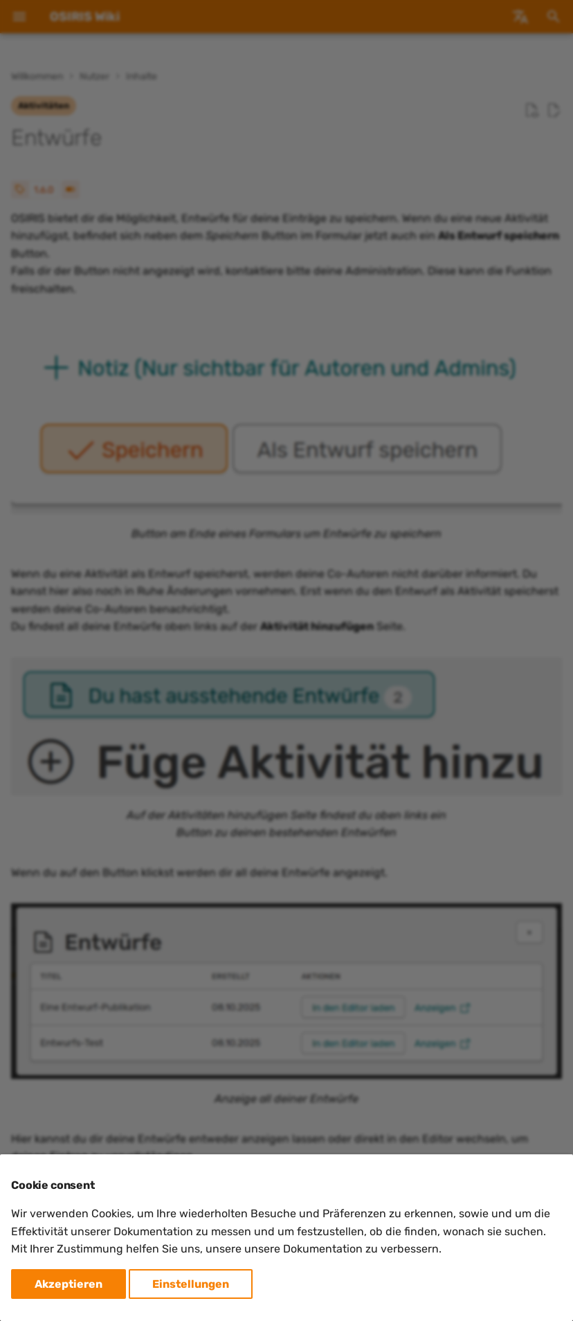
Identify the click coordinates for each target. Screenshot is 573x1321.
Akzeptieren (68, 1284)
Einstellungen (190, 1284)
